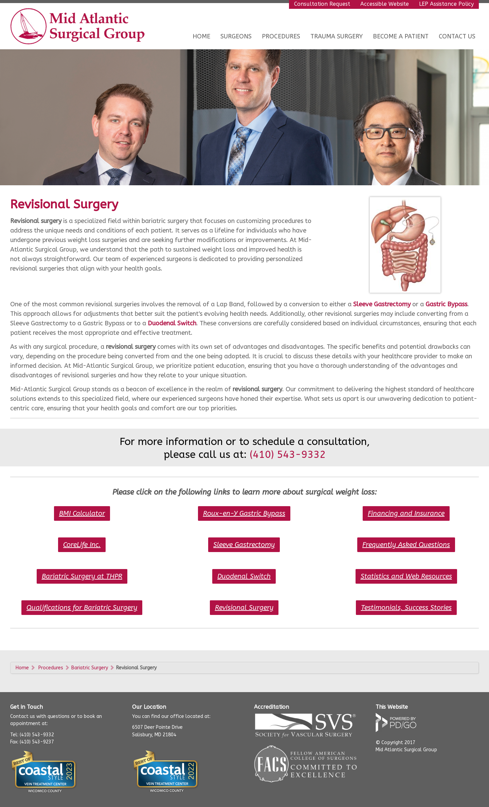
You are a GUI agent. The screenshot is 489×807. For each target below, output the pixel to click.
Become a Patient (401, 36)
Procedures (50, 668)
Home (201, 36)
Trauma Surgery (336, 36)
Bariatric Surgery (89, 668)
